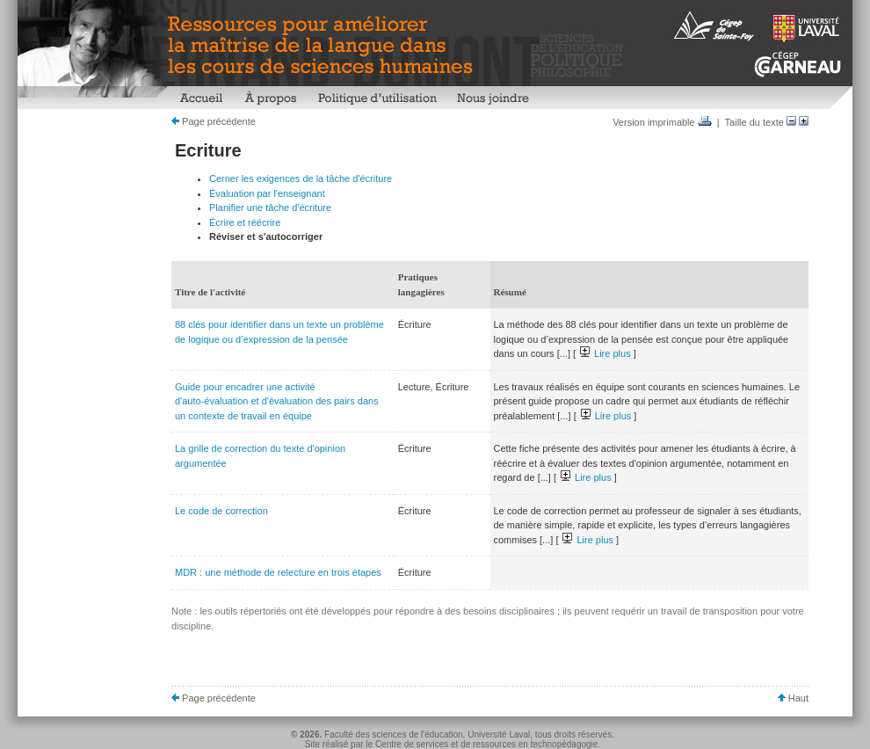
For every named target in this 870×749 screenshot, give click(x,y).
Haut (793, 698)
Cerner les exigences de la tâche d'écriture (300, 178)
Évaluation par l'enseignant (267, 193)
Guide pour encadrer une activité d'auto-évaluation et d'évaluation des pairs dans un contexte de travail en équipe (277, 401)
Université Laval (499, 734)
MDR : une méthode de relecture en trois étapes (278, 572)
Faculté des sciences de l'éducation (393, 734)
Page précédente (213, 121)
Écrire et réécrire (244, 222)
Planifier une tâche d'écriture (270, 207)
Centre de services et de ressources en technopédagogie (486, 744)
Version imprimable (662, 122)
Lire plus (605, 353)
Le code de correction (221, 510)
